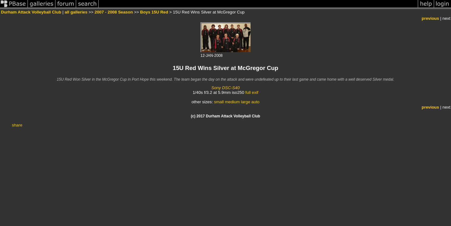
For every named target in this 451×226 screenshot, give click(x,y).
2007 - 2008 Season (114, 12)
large (245, 102)
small (219, 102)
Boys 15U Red (154, 12)
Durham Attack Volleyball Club (31, 12)
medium (232, 102)
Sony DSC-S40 (225, 87)
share (17, 125)
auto (255, 102)
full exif (251, 92)
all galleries (76, 12)
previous (430, 18)
